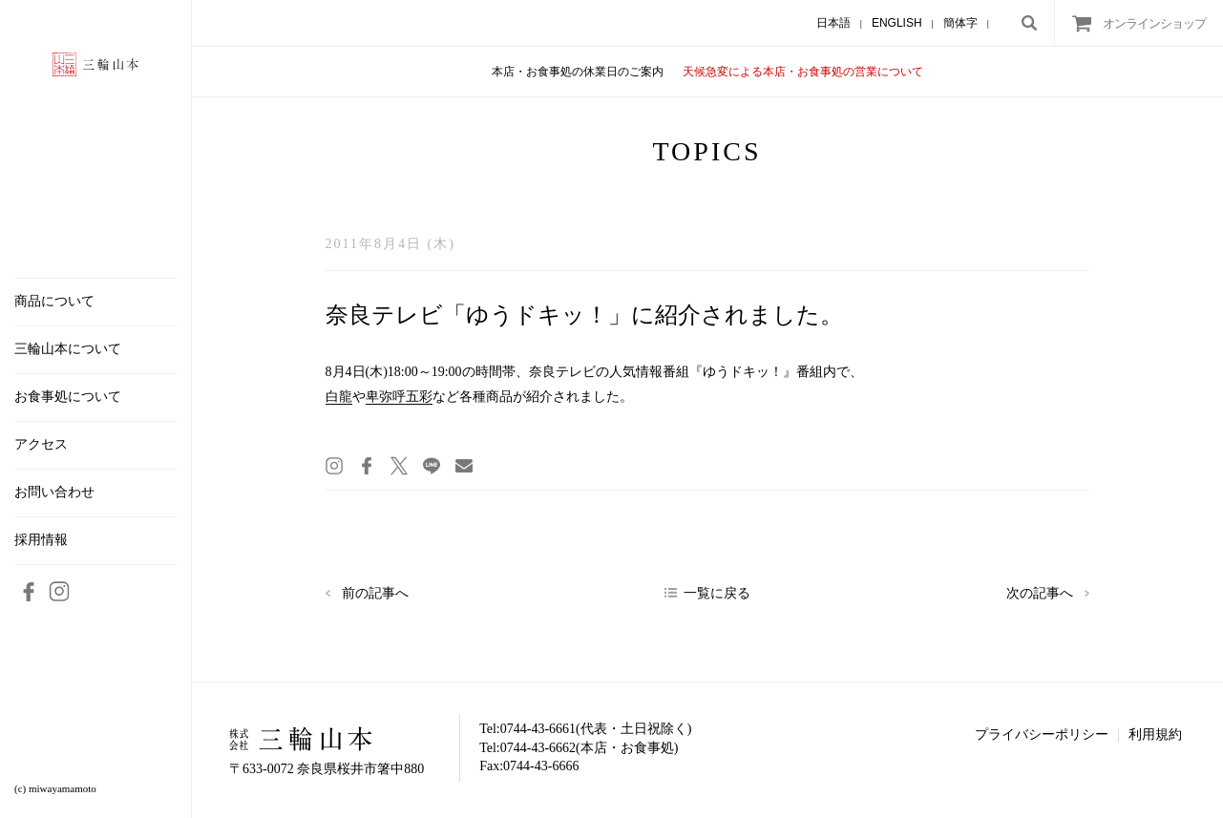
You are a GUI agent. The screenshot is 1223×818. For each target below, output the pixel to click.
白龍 (339, 396)
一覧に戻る (717, 593)
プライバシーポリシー (1041, 734)
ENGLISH (897, 23)
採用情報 (41, 540)
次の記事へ (1039, 593)
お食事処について (67, 397)
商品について (54, 301)
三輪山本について (67, 349)
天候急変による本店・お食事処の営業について (803, 71)
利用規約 (1155, 734)
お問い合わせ (54, 492)
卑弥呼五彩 (399, 396)
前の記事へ (375, 593)
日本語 (833, 23)
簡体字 (960, 23)
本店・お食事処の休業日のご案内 (578, 71)
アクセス (41, 444)
